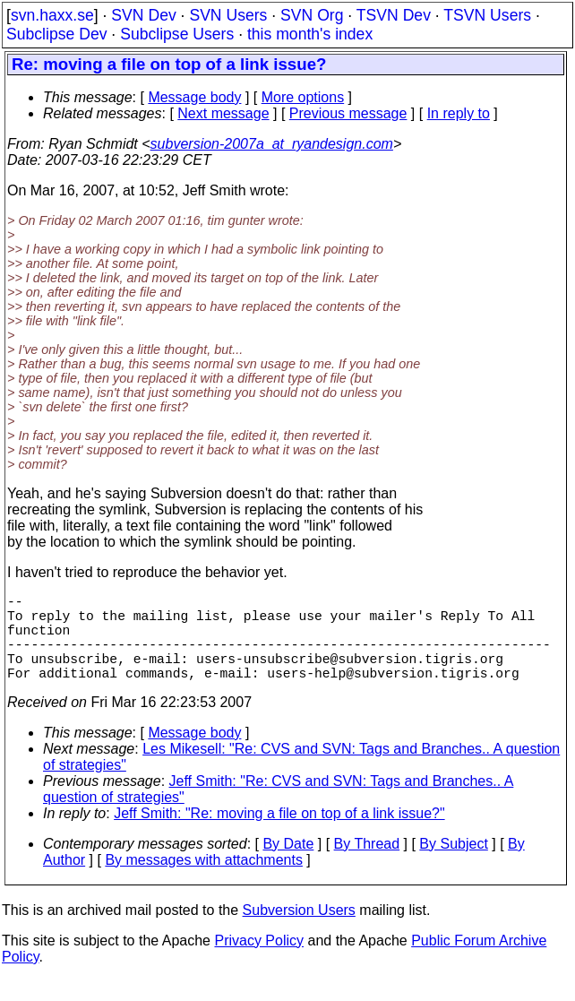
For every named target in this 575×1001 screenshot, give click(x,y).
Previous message (348, 113)
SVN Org (311, 15)
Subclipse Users (177, 34)
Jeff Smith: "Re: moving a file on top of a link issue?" (279, 834)
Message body (194, 97)
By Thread (367, 865)
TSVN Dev (393, 15)
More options (303, 97)
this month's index (310, 34)
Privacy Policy (259, 962)
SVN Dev (143, 15)
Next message (223, 113)
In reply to (458, 113)
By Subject (453, 865)
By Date (287, 865)
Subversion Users (299, 931)
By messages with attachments (204, 881)
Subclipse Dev (56, 34)
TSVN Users (487, 15)
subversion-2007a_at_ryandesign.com (271, 143)
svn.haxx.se (52, 15)
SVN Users (228, 15)
